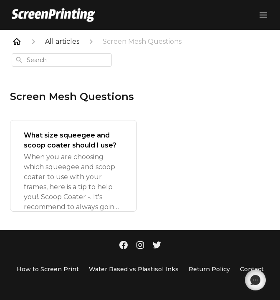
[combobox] (62, 60)
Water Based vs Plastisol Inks (134, 269)
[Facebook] (124, 246)
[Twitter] (157, 246)
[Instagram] (140, 246)
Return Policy (209, 269)
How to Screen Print (48, 269)
